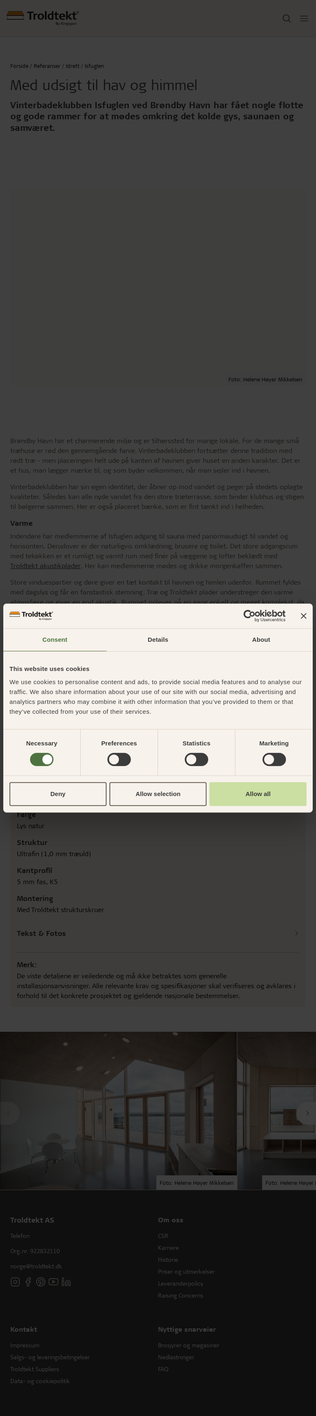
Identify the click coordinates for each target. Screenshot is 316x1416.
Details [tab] (158, 639)
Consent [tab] (54, 639)
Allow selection (157, 793)
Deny (57, 793)
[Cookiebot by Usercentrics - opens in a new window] (250, 616)
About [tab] (261, 639)
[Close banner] (304, 616)
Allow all (258, 793)
